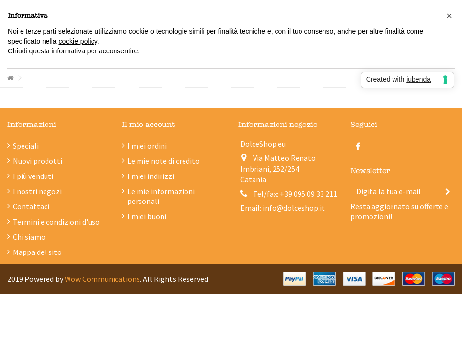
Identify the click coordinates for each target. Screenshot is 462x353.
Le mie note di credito (163, 161)
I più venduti (33, 176)
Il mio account (148, 124)
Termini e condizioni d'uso (56, 222)
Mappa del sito (37, 252)
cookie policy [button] (78, 41)
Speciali (26, 146)
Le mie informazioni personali (161, 196)
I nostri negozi (37, 191)
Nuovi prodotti (37, 161)
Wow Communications (102, 279)
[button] (449, 16)
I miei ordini (147, 146)
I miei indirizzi (150, 176)
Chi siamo (29, 237)
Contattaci (31, 206)
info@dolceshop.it (294, 208)
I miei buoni (146, 216)
